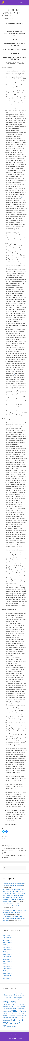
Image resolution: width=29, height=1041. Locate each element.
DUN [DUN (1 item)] (4, 999)
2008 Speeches (7, 968)
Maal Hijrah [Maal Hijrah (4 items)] (7, 1011)
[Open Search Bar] (26, 2)
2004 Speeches (7, 978)
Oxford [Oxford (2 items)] (19, 1015)
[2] (21, 197)
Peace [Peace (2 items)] (24, 1015)
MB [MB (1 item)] (24, 1011)
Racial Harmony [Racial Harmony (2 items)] (7, 1017)
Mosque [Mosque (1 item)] (18, 1013)
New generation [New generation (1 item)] (12, 1015)
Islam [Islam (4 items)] (19, 1006)
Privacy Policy (14, 1035)
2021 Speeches (7, 938)
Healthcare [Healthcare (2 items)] (14, 1006)
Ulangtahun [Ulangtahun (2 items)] (9, 1026)
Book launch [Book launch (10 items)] (9, 995)
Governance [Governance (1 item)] (16, 1004)
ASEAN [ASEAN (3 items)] (19, 993)
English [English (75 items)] (10, 1001)
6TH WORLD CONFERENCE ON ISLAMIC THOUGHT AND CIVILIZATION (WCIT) (14, 850)
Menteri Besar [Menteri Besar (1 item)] (12, 1013)
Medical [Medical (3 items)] (5, 1013)
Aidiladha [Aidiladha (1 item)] (5, 993)
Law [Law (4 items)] (16, 1008)
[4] (14, 374)
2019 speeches (7, 942)
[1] (24, 165)
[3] (10, 302)
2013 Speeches (7, 957)
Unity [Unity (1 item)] (15, 1026)
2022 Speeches (8, 846)
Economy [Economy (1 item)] (16, 999)
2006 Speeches (7, 973)
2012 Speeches (7, 959)
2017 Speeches (7, 947)
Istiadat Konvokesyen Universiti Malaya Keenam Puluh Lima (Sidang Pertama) (14, 918)
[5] (21, 569)
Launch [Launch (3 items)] (11, 1008)
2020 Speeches (7, 940)
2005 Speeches (7, 976)
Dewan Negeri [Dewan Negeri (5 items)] (19, 997)
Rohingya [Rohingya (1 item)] (21, 1017)
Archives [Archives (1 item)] (10, 993)
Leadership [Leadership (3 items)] (22, 1008)
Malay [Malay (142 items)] (17, 1010)
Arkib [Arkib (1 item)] (15, 993)
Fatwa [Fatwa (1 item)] (5, 1004)
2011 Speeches (7, 961)
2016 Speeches (7, 949)
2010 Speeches (7, 964)
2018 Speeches (7, 945)
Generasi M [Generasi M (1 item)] (10, 1004)
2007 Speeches (7, 971)
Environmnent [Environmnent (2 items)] (20, 1002)
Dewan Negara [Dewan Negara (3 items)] (9, 997)
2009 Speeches (7, 966)
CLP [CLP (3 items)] (17, 995)
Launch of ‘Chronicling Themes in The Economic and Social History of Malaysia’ (14, 912)
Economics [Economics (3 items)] (9, 999)
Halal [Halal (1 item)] (21, 1004)
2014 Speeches (7, 954)
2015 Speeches (7, 952)
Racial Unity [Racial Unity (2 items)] (15, 1017)
